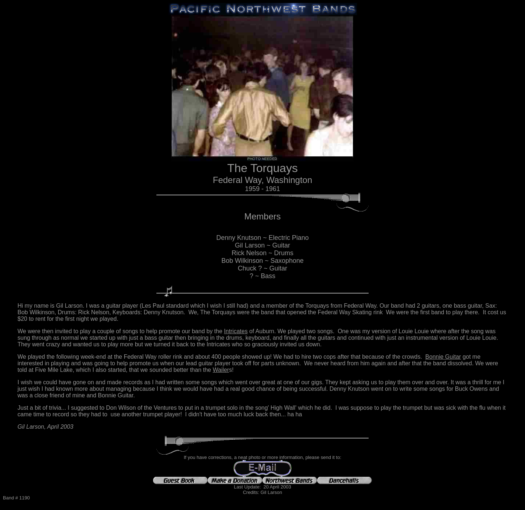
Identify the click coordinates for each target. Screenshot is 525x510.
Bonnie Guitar (443, 357)
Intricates (236, 331)
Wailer (221, 370)
